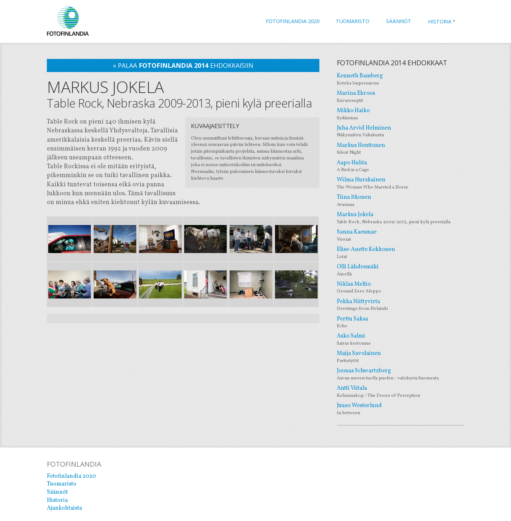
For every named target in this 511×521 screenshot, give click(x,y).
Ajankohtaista (64, 508)
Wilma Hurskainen (400, 183)
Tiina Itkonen (400, 200)
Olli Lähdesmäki (400, 270)
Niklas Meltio (400, 287)
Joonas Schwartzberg (400, 374)
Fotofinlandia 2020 (292, 21)
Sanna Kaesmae (400, 235)
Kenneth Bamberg (400, 79)
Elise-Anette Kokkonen (400, 253)
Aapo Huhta (400, 166)
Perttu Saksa (400, 322)
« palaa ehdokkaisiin (183, 65)
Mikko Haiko (400, 114)
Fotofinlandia (68, 21)
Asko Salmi (400, 339)
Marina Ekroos (400, 96)
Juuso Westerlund (400, 409)
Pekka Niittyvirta (400, 305)
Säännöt (398, 21)
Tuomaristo (352, 21)
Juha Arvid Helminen (400, 131)
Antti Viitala (400, 391)
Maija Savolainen (400, 357)
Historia (439, 21)
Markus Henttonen (400, 149)
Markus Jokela (400, 218)
